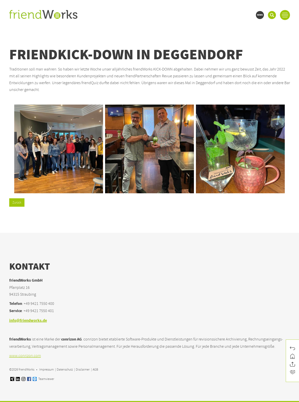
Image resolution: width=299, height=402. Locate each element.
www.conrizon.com (25, 355)
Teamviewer (43, 379)
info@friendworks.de (28, 321)
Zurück (16, 202)
